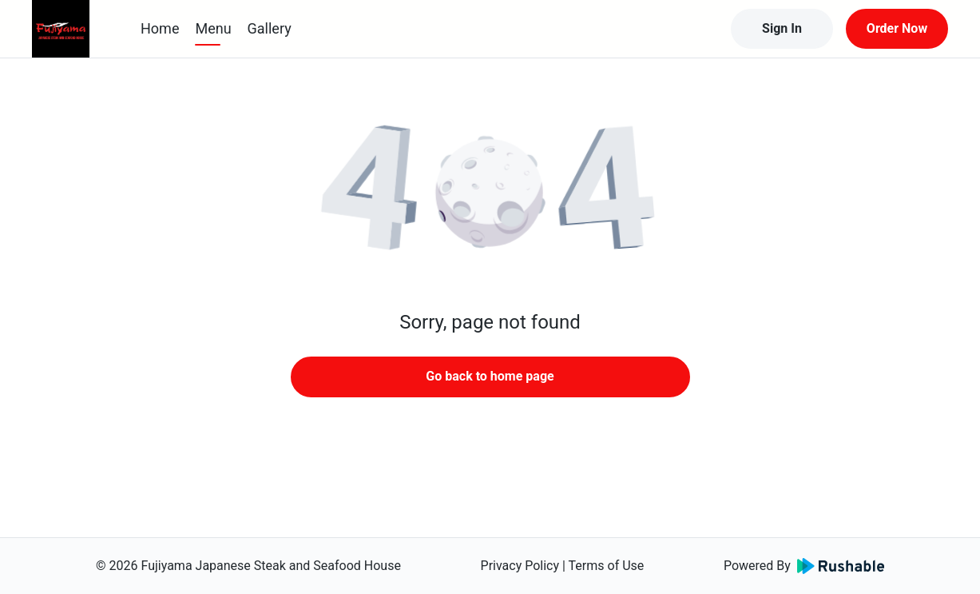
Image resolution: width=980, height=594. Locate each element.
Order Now (897, 28)
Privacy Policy (520, 565)
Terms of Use (607, 565)
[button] (490, 192)
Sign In (782, 28)
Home (160, 28)
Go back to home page (489, 376)
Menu (213, 28)
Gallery (270, 28)
